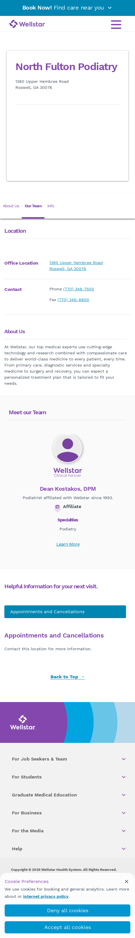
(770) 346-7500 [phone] (78, 289)
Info (50, 206)
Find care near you (67, 7)
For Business (69, 813)
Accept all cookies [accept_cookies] (67, 927)
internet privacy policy (46, 896)
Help (69, 849)
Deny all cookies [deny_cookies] (67, 910)
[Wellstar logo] (27, 24)
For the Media (69, 831)
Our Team (33, 206)
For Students (69, 777)
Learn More (68, 544)
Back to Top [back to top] (68, 677)
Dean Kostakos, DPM (68, 489)
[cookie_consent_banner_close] (126, 881)
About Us (11, 206)
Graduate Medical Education (69, 795)
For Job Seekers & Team (69, 759)
